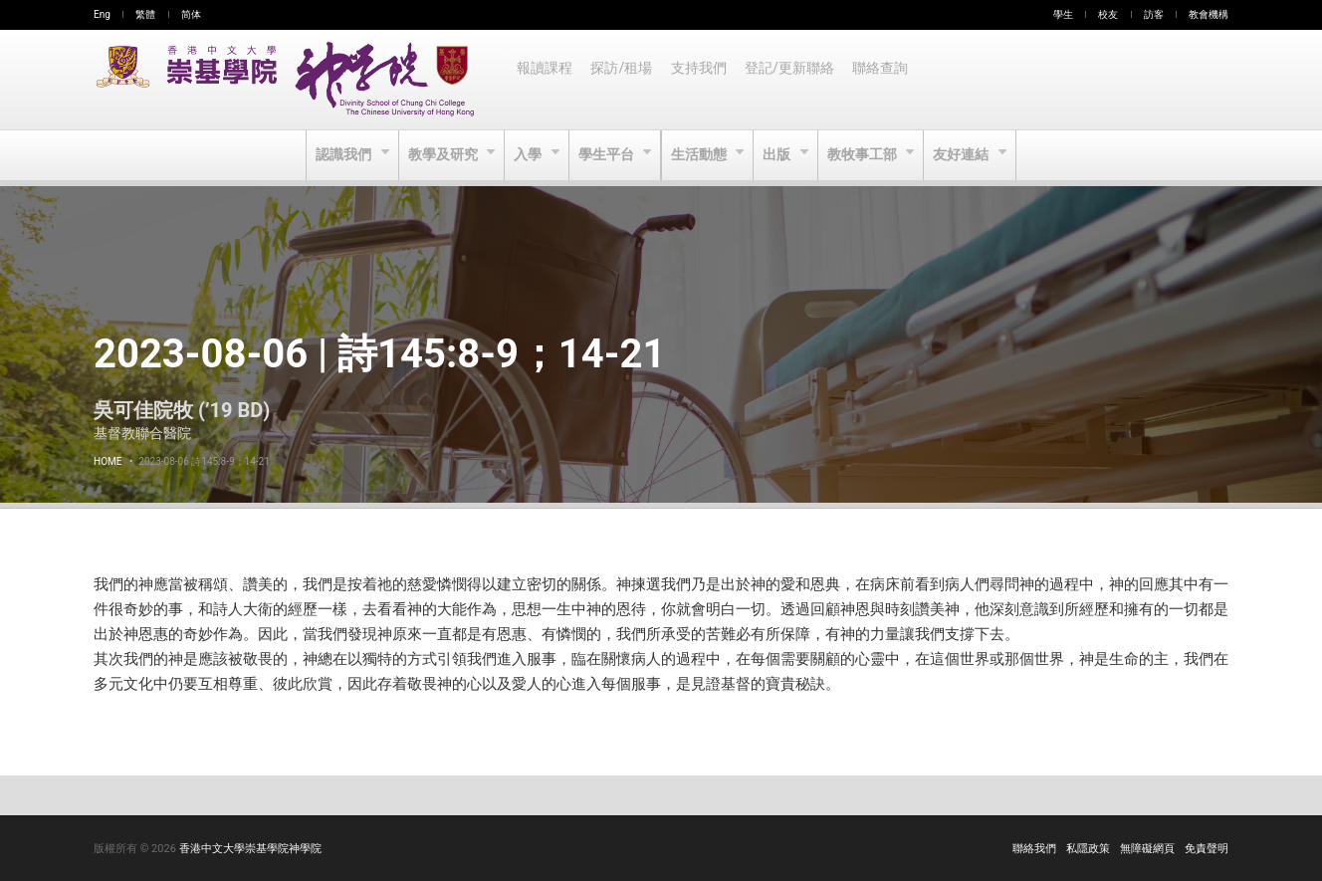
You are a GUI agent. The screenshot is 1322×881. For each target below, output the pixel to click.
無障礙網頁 (1147, 848)
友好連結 (968, 155)
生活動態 (700, 155)
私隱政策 (1088, 848)
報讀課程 (545, 80)
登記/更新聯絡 (795, 80)
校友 (1108, 14)
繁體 (145, 14)
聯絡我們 (1034, 848)
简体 (191, 14)
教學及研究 (440, 155)
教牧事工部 (867, 155)
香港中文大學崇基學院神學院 (250, 848)
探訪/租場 (624, 80)
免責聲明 (1206, 848)
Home (107, 461)
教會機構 (1208, 14)
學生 (1063, 14)
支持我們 (703, 80)
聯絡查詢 (888, 80)
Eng (102, 14)
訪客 (1154, 14)
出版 (781, 155)
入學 (527, 155)
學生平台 (606, 155)
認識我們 (339, 155)
